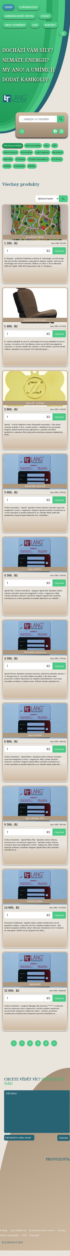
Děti (55, 145)
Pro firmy (57, 159)
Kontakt (34, 1235)
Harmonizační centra (42, 1230)
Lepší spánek (42, 152)
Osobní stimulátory (38, 159)
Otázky (61, 1230)
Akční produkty (33, 145)
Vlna (46, 145)
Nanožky (8, 159)
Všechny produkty (13, 145)
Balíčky (31, 166)
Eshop (3, 1230)
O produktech (18, 1230)
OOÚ (24, 1235)
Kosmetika (26, 152)
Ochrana (20, 159)
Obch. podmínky (9, 1235)
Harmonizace (10, 152)
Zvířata (7, 166)
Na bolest (57, 152)
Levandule (19, 166)
